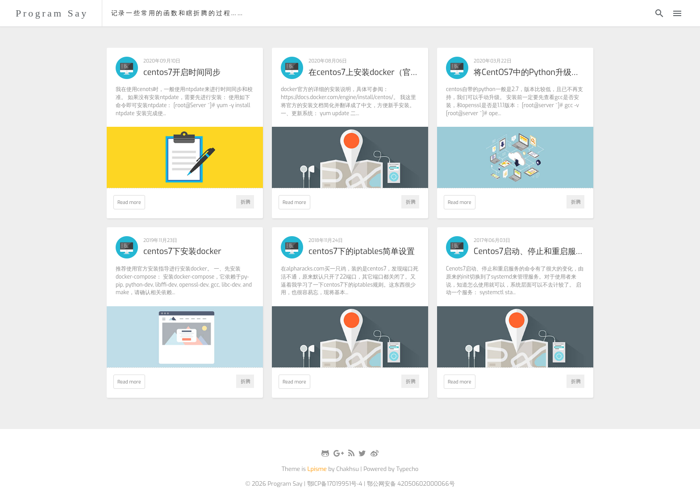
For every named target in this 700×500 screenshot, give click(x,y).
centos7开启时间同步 (182, 73)
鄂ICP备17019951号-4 (334, 484)
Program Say (52, 13)
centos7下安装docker (182, 252)
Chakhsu (347, 469)
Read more (129, 202)
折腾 (245, 202)
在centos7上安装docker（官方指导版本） (363, 73)
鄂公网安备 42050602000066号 (411, 484)
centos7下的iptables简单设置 (361, 252)
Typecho (407, 469)
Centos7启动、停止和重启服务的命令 (529, 252)
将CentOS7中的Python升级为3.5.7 (529, 73)
